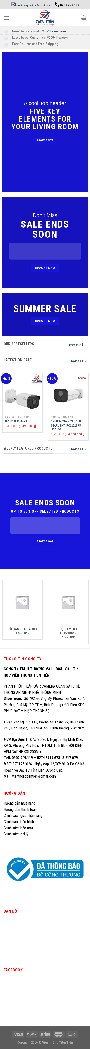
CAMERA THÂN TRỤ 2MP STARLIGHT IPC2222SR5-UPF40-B (66, 425)
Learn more (58, 31)
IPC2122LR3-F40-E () (17, 421)
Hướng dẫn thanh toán (20, 809)
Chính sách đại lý (16, 834)
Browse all (77, 361)
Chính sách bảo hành (19, 821)
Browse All (77, 344)
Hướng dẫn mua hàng (19, 803)
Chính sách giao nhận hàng (23, 815)
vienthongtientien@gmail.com (31, 5)
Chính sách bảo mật (18, 828)
